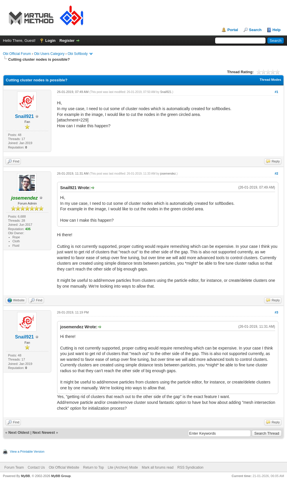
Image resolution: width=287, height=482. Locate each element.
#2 (276, 173)
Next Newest (43, 432)
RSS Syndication (190, 467)
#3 (276, 312)
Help (277, 30)
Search (255, 30)
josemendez (168, 173)
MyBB (25, 476)
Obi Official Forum (17, 54)
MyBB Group (60, 476)
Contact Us (36, 467)
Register (67, 40)
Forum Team (14, 467)
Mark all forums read (157, 467)
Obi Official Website (64, 467)
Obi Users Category (49, 54)
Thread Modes (270, 79)
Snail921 (24, 116)
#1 (276, 92)
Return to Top (93, 467)
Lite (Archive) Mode (123, 467)
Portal (232, 30)
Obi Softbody (78, 54)
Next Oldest (18, 432)
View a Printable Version (27, 451)
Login (50, 40)
